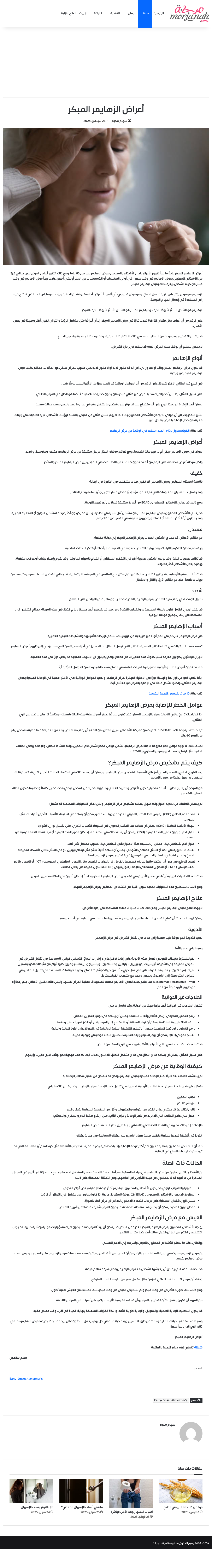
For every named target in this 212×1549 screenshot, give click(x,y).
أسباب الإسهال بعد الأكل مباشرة (132, 1510)
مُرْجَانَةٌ (198, 1347)
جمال (131, 13)
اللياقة (98, 13)
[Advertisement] (106, 62)
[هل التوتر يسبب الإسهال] (31, 1489)
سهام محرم (119, 121)
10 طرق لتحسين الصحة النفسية (169, 693)
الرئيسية (159, 13)
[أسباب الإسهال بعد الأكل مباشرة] (131, 1491)
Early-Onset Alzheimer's (170, 1400)
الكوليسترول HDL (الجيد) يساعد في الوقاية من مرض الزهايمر (150, 430)
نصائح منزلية (68, 13)
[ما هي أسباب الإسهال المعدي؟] (81, 1489)
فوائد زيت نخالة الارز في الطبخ (183, 1505)
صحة (146, 13)
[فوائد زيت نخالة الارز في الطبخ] (181, 1489)
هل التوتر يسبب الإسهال (37, 1505)
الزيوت (83, 13)
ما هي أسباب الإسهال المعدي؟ (82, 1505)
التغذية (115, 13)
